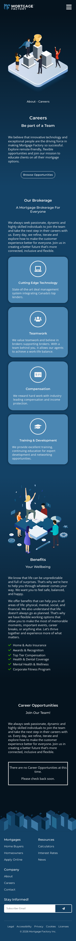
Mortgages (12, 839)
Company (11, 869)
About (31, 101)
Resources (46, 839)
